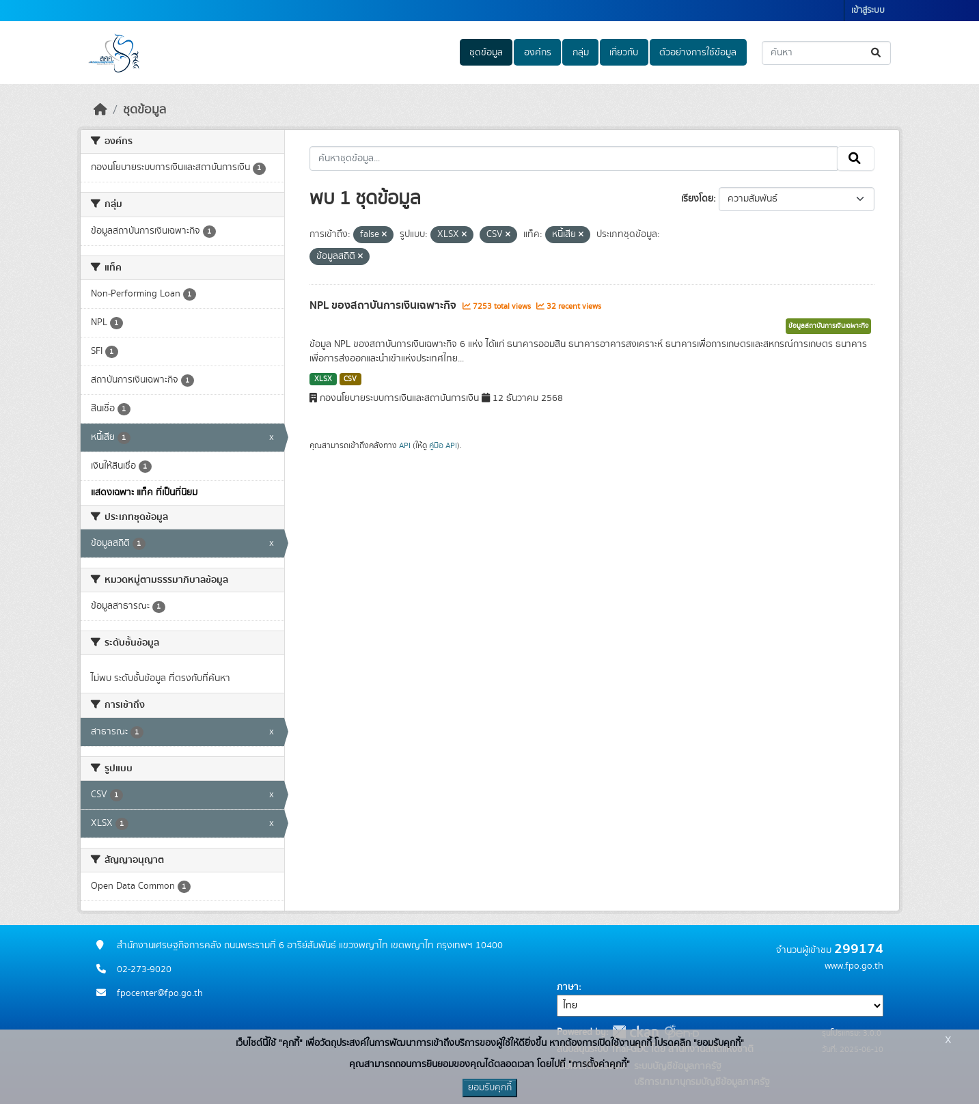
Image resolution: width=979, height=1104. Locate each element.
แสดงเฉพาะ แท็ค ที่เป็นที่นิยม (144, 492)
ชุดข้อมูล (486, 52)
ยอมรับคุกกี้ (490, 1087)
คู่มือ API (443, 445)
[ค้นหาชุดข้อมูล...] (826, 53)
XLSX (323, 379)
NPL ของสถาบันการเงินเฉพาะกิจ (384, 305)
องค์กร (537, 52)
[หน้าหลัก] (100, 110)
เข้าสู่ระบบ (868, 10)
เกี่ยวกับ (623, 52)
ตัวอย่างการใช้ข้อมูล (697, 52)
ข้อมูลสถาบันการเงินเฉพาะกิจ (828, 326)
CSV (350, 379)
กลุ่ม (581, 52)
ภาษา (568, 987)
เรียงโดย (697, 199)
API (405, 445)
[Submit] (877, 53)
